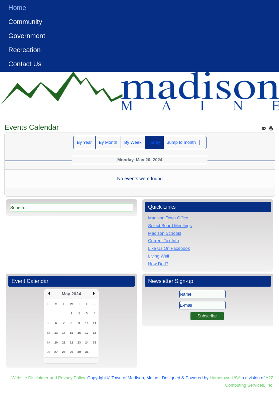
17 (87, 332)
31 (87, 352)
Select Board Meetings (170, 225)
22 (71, 342)
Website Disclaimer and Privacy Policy (48, 377)
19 (48, 342)
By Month (108, 142)
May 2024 (71, 293)
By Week (133, 142)
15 (71, 332)
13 (56, 332)
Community (25, 21)
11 (94, 323)
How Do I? (158, 263)
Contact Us (24, 64)
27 (56, 352)
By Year (84, 142)
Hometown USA (225, 377)
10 (87, 323)
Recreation (24, 50)
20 (56, 342)
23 (79, 342)
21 (63, 342)
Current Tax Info (163, 240)
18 (94, 332)
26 (48, 352)
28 (63, 352)
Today (154, 142)
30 (79, 352)
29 (71, 352)
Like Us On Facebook (169, 248)
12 (48, 332)
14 (63, 332)
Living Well (158, 256)
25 (94, 342)
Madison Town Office (168, 217)
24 (87, 342)
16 (79, 332)
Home (17, 7)
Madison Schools (164, 233)
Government (26, 35)
